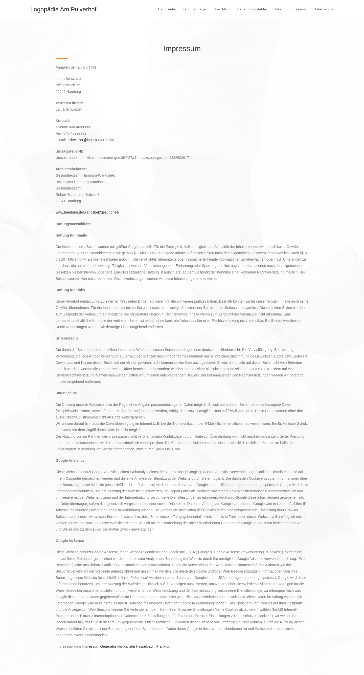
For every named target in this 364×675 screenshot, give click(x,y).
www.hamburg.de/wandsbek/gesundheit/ (87, 212)
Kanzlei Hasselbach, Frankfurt (147, 646)
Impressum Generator (99, 646)
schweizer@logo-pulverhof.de (90, 140)
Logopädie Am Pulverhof (63, 9)
